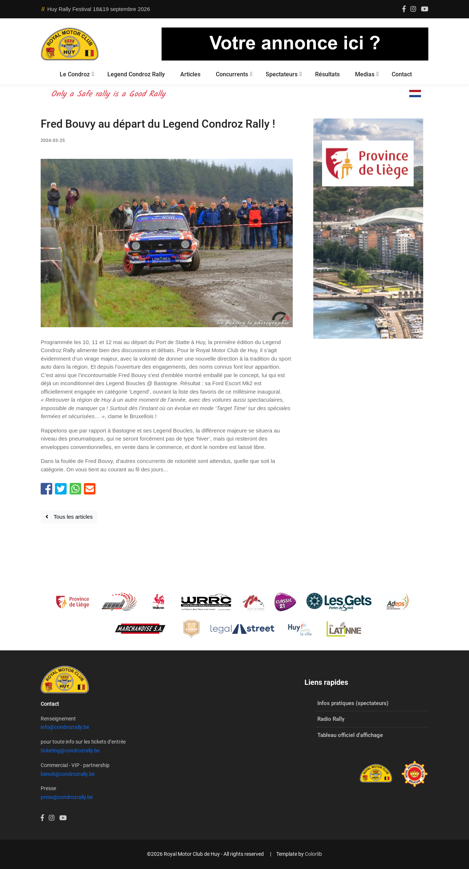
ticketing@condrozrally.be (70, 750)
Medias (364, 74)
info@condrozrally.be (65, 727)
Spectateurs (282, 74)
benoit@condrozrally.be (68, 774)
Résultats (327, 74)
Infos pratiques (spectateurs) (352, 703)
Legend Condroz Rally (136, 74)
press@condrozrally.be (67, 797)
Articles (190, 74)
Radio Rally (330, 719)
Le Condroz (75, 74)
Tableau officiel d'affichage (350, 735)
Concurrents (232, 74)
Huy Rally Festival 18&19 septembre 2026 (98, 9)
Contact (402, 74)
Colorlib (313, 854)
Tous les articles (69, 517)
